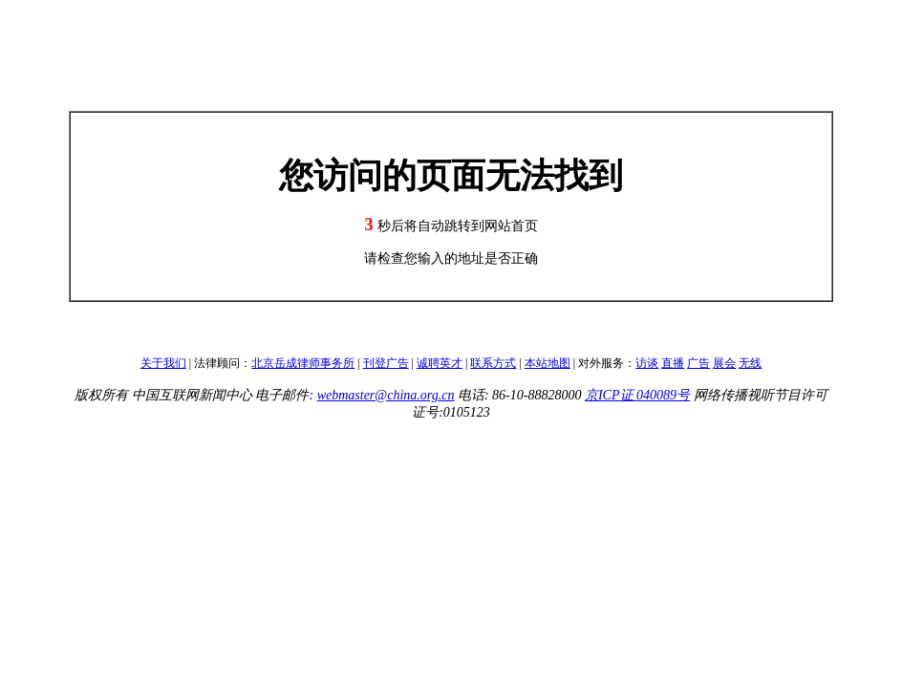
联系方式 (493, 363)
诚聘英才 (439, 363)
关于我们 (163, 363)
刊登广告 (386, 363)
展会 (724, 363)
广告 (698, 363)
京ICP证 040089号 (637, 395)
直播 (672, 363)
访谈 (646, 363)
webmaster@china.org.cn (386, 395)
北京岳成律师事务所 (302, 363)
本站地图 (547, 363)
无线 (750, 363)
